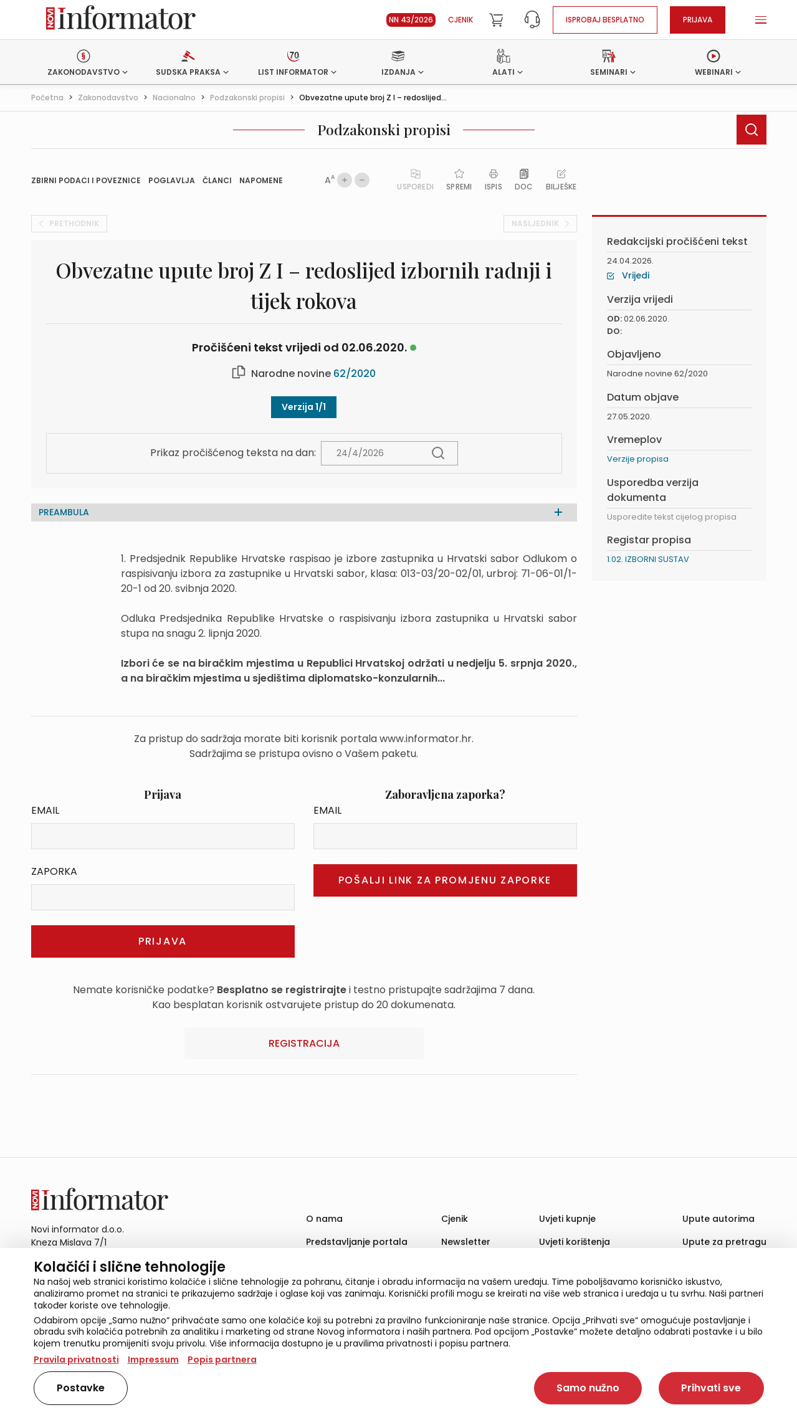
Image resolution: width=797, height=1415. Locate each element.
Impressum (153, 1359)
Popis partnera (222, 1359)
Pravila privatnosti (76, 1359)
